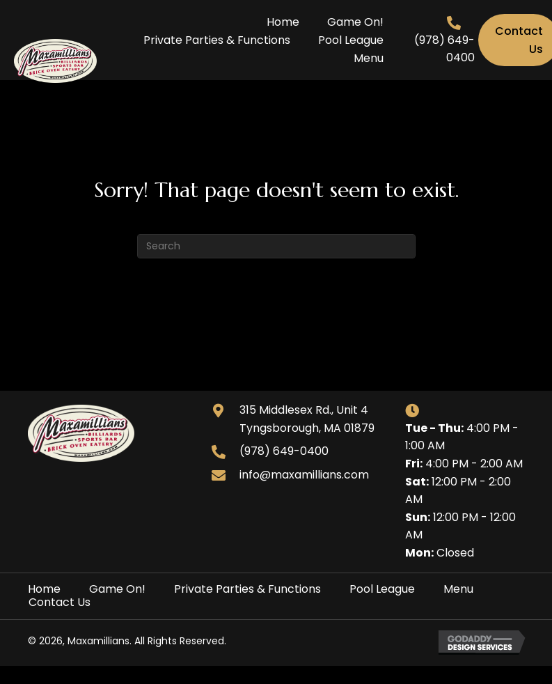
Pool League (382, 589)
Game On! (117, 589)
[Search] (276, 246)
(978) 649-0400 (284, 451)
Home (44, 589)
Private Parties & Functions (247, 589)
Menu (458, 589)
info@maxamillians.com (304, 475)
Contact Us (59, 602)
